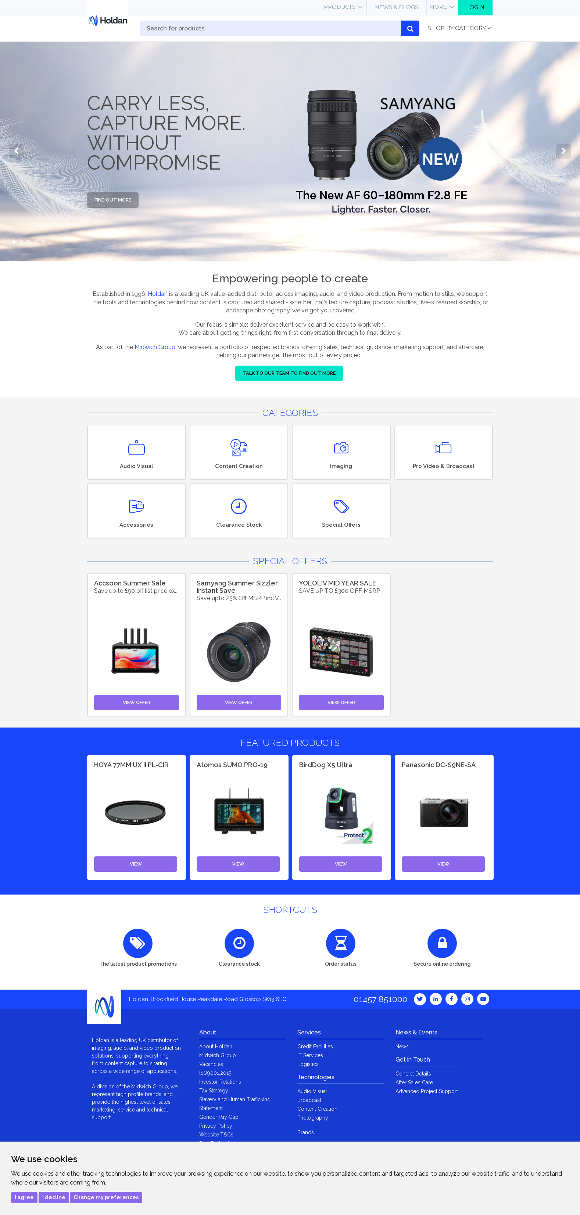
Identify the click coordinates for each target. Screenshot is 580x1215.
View (136, 864)
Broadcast (309, 1100)
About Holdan (215, 1046)
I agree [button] (24, 1197)
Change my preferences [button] (106, 1197)
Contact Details (413, 1074)
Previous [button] (16, 151)
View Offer (136, 702)
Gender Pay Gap (219, 1117)
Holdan (158, 293)
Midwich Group (155, 347)
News (402, 1046)
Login (475, 7)
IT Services (310, 1055)
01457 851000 (381, 999)
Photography (312, 1118)
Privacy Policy (215, 1126)
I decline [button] (53, 1197)
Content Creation (317, 1109)
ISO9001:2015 (215, 1073)
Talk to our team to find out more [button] (289, 373)
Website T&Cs (216, 1135)
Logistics (308, 1064)
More (438, 7)
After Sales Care (414, 1082)
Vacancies (211, 1064)
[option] (290, 151)
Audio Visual (312, 1091)
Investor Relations (220, 1082)
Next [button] (563, 151)
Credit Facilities (315, 1046)
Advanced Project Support (426, 1091)
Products (339, 7)
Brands (305, 1132)
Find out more (112, 200)
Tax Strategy (213, 1091)
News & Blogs (396, 7)
